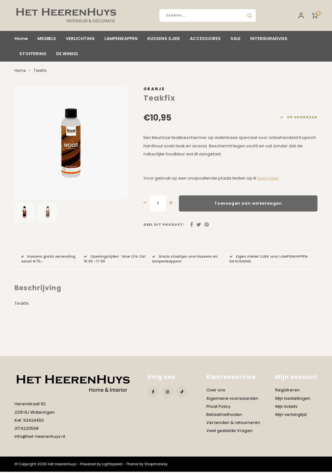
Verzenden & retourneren (233, 424)
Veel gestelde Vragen (229, 432)
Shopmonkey (156, 465)
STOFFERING (32, 55)
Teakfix (40, 71)
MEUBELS (46, 40)
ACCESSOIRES (205, 40)
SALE (235, 40)
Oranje (154, 90)
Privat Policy (218, 407)
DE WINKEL (67, 55)
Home (21, 40)
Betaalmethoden (224, 416)
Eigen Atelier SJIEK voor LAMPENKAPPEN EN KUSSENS (268, 260)
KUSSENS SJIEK (163, 40)
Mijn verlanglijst (291, 416)
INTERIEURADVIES (269, 40)
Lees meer (268, 179)
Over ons (215, 391)
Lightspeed (112, 465)
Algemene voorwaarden (232, 399)
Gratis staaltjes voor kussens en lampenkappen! (185, 260)
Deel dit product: (164, 226)
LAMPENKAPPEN (121, 40)
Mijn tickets (286, 407)
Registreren (287, 391)
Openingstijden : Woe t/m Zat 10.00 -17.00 (115, 260)
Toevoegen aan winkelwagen (248, 204)
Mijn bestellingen (292, 399)
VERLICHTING (80, 40)
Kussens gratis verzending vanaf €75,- (48, 260)
